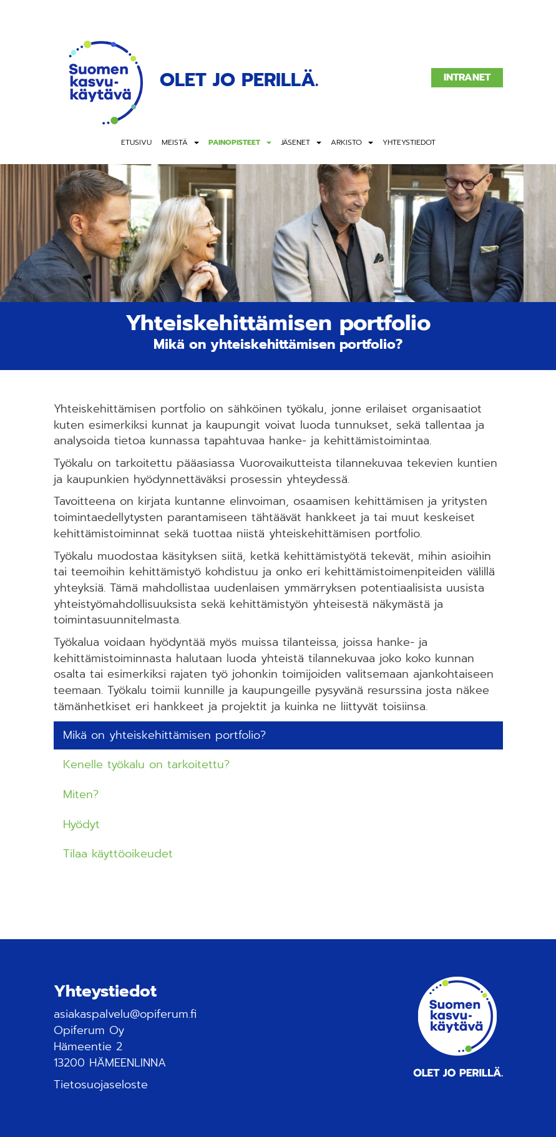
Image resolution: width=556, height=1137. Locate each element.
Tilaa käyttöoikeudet (118, 853)
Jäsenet (295, 142)
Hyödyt (81, 824)
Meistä (175, 142)
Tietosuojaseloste (101, 1084)
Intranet (467, 77)
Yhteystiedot (409, 142)
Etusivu (136, 142)
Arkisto (346, 142)
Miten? (81, 794)
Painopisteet (234, 142)
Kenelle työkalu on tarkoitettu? (146, 764)
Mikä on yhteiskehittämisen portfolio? (164, 735)
